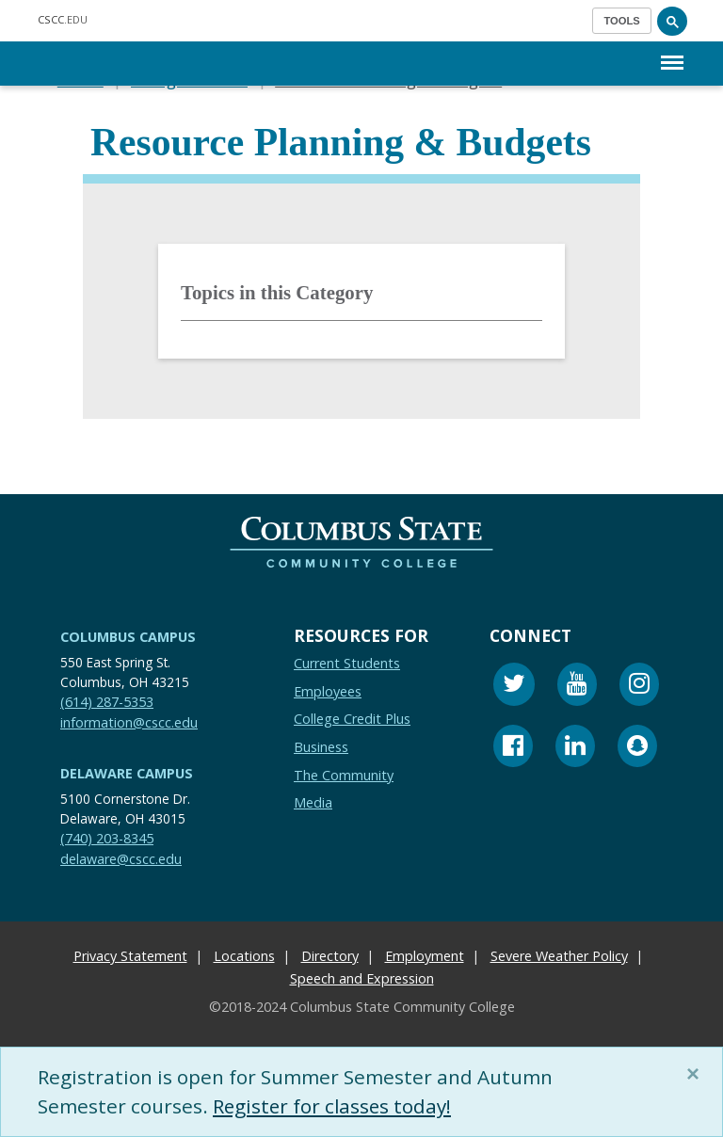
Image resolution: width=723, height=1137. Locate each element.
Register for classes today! (334, 1106)
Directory (330, 956)
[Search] (672, 20)
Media (313, 802)
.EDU (63, 19)
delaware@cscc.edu (121, 858)
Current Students (347, 663)
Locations (244, 956)
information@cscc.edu (129, 721)
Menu (672, 53)
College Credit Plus (352, 719)
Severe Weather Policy (559, 956)
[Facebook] (513, 748)
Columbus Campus (128, 637)
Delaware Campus (126, 773)
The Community (344, 774)
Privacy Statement (130, 956)
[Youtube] (577, 687)
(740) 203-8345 (106, 838)
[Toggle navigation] (621, 21)
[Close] (696, 1074)
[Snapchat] (637, 748)
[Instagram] (639, 687)
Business (321, 747)
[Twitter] (514, 687)
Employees (328, 690)
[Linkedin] (575, 748)
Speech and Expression (362, 978)
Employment (424, 956)
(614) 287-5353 (106, 702)
